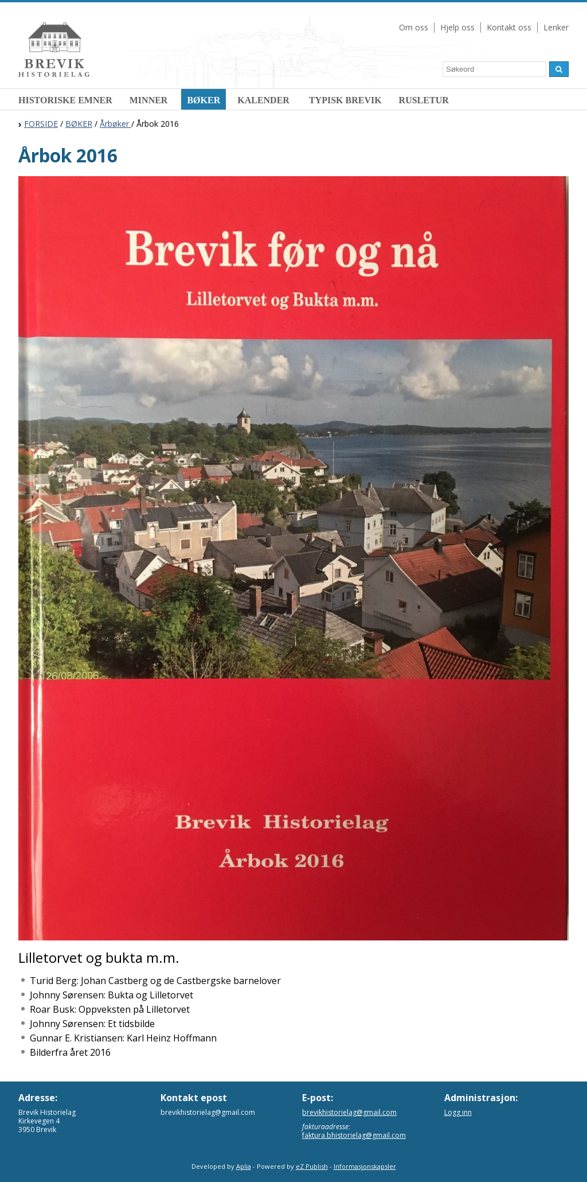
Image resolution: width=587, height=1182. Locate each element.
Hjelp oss (457, 27)
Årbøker (115, 123)
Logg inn (458, 1112)
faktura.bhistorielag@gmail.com (354, 1135)
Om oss (413, 27)
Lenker (556, 27)
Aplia (243, 1166)
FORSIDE (41, 123)
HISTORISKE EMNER (65, 100)
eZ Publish (312, 1166)
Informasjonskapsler (365, 1166)
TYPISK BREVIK (345, 100)
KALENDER (264, 100)
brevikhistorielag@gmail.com (349, 1112)
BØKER (203, 100)
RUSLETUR (424, 100)
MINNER (150, 100)
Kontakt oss (509, 27)
